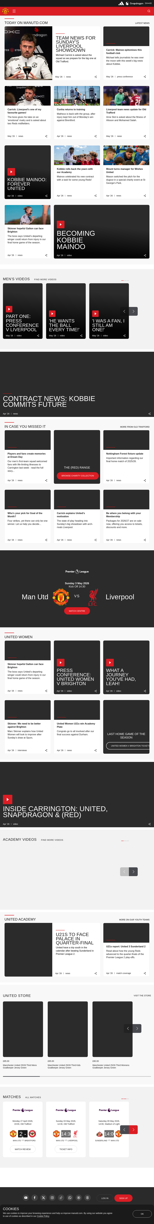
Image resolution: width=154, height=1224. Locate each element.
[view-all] (142, 995)
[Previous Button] (124, 311)
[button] (14, 11)
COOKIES (11, 1208)
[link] (96, 77)
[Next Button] (133, 311)
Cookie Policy (43, 1216)
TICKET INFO (66, 1149)
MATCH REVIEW (23, 1149)
